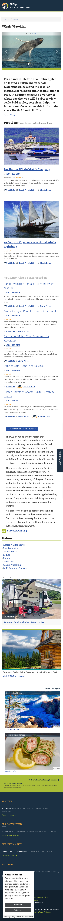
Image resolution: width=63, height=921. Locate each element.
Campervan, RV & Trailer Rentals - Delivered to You (24, 622)
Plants (6, 558)
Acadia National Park (20, 7)
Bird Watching (10, 548)
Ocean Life (8, 561)
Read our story (9, 815)
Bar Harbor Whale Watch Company (27, 169)
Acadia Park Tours (12, 729)
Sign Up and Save (10, 835)
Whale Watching (12, 564)
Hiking (6, 554)
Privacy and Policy (41, 897)
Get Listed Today (9, 855)
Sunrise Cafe (10, 771)
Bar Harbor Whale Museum (13, 783)
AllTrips (13, 4)
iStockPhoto (35, 34)
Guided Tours (9, 551)
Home (6, 19)
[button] (6, 50)
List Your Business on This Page (22, 428)
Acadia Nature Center (14, 544)
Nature (15, 19)
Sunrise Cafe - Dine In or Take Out (24, 365)
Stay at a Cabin (17, 530)
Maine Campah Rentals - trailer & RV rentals (30, 311)
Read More (11, 115)
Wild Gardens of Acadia (15, 568)
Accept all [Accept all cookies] (18, 917)
